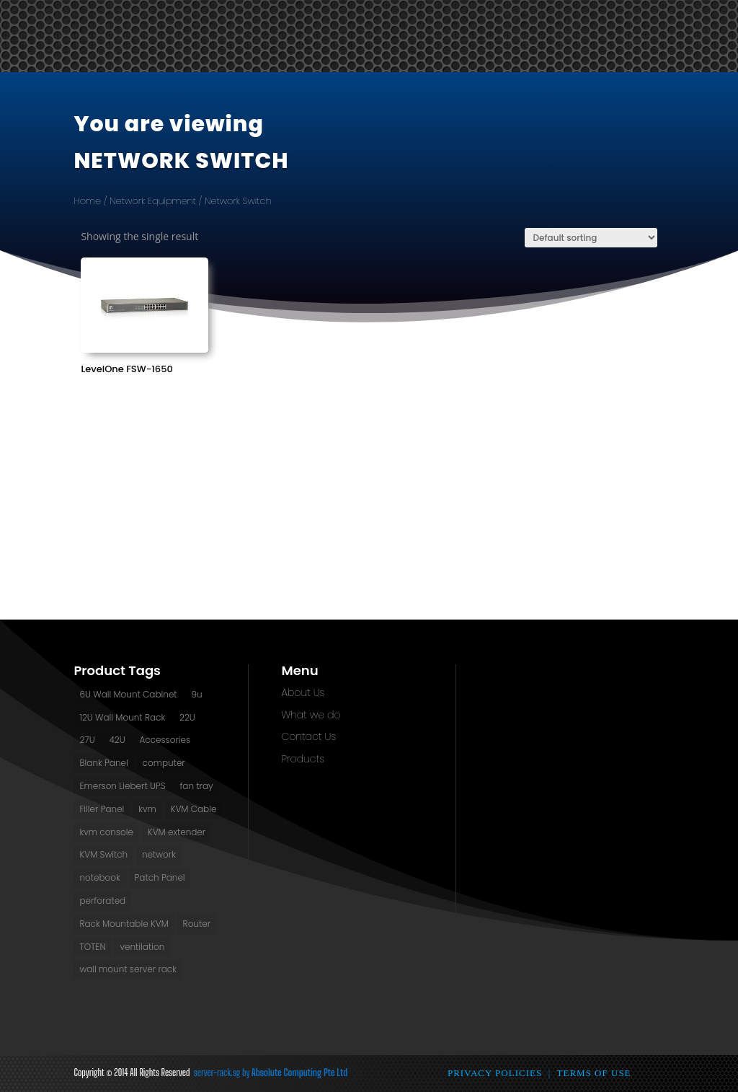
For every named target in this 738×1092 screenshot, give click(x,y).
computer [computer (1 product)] (164, 763)
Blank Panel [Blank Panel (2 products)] (103, 763)
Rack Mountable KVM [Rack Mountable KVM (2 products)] (123, 923)
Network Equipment (153, 201)
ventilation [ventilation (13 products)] (142, 947)
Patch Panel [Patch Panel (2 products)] (160, 877)
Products (302, 759)
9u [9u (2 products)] (196, 694)
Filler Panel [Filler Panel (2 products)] (101, 809)
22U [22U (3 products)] (187, 717)
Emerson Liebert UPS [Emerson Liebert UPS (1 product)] (122, 786)
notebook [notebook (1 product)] (99, 877)
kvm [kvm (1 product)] (147, 809)
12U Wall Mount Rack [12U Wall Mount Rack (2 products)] (122, 717)
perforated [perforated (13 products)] (102, 900)
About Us (302, 692)
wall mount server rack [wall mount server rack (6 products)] (128, 969)
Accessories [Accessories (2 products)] (164, 740)
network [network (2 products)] (159, 854)
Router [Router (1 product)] (196, 923)
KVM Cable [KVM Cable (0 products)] (194, 809)
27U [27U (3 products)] (86, 740)
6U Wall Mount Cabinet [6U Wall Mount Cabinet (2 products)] (128, 694)
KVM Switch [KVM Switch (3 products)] (103, 854)
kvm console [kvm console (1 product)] (106, 832)
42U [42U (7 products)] (117, 740)
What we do (310, 715)
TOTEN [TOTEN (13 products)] (92, 947)
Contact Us (308, 736)
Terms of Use (594, 1072)
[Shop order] (591, 237)
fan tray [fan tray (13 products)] (196, 786)
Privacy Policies (495, 1072)
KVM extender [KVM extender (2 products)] (176, 832)
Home (87, 201)
